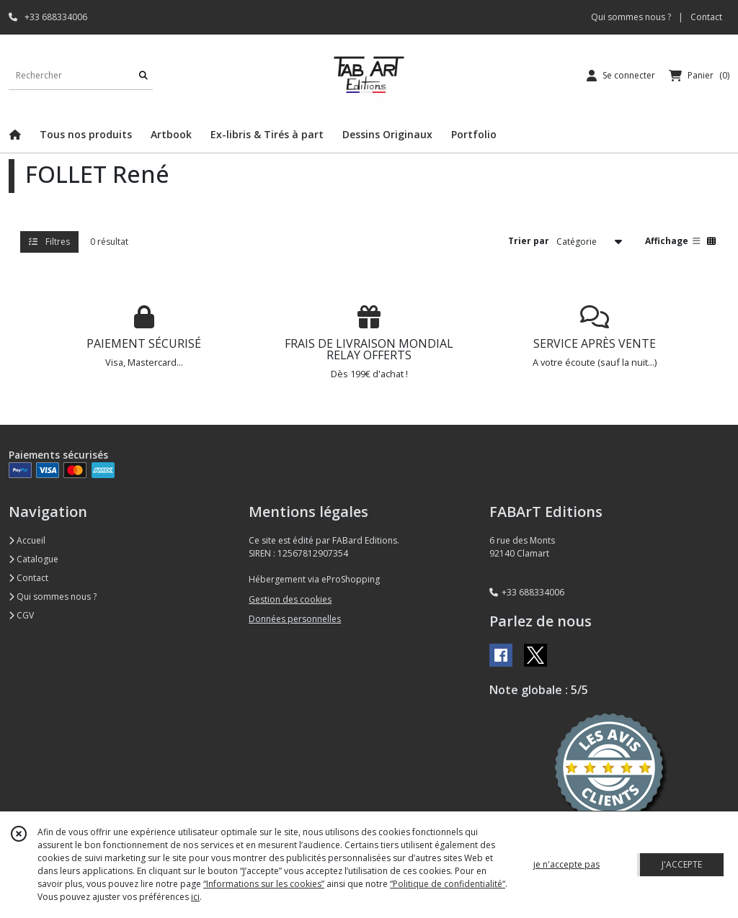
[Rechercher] (143, 75)
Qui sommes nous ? (53, 596)
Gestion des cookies (290, 599)
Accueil (27, 540)
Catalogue (33, 559)
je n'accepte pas (566, 864)
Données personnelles (295, 619)
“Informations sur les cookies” (263, 884)
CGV (21, 615)
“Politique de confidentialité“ (447, 884)
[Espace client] (621, 76)
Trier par (528, 241)
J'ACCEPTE (682, 864)
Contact (706, 17)
